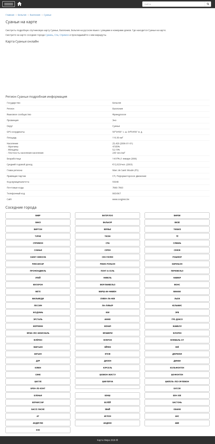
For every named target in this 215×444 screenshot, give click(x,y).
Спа (56, 34)
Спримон (64, 34)
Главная (9, 14)
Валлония (35, 14)
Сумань (49, 34)
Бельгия (22, 14)
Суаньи (47, 14)
